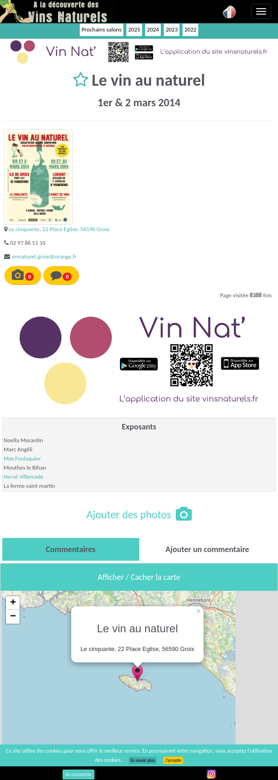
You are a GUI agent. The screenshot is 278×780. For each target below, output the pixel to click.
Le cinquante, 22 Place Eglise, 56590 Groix (59, 229)
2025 (134, 29)
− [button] (13, 617)
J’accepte (173, 760)
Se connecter (78, 774)
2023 (172, 29)
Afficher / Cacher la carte (139, 577)
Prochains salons (101, 29)
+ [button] (13, 603)
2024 (153, 29)
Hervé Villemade (23, 476)
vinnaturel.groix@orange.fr (44, 256)
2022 (190, 29)
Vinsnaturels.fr (57, 11)
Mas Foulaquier (22, 458)
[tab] (70, 549)
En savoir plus (143, 760)
